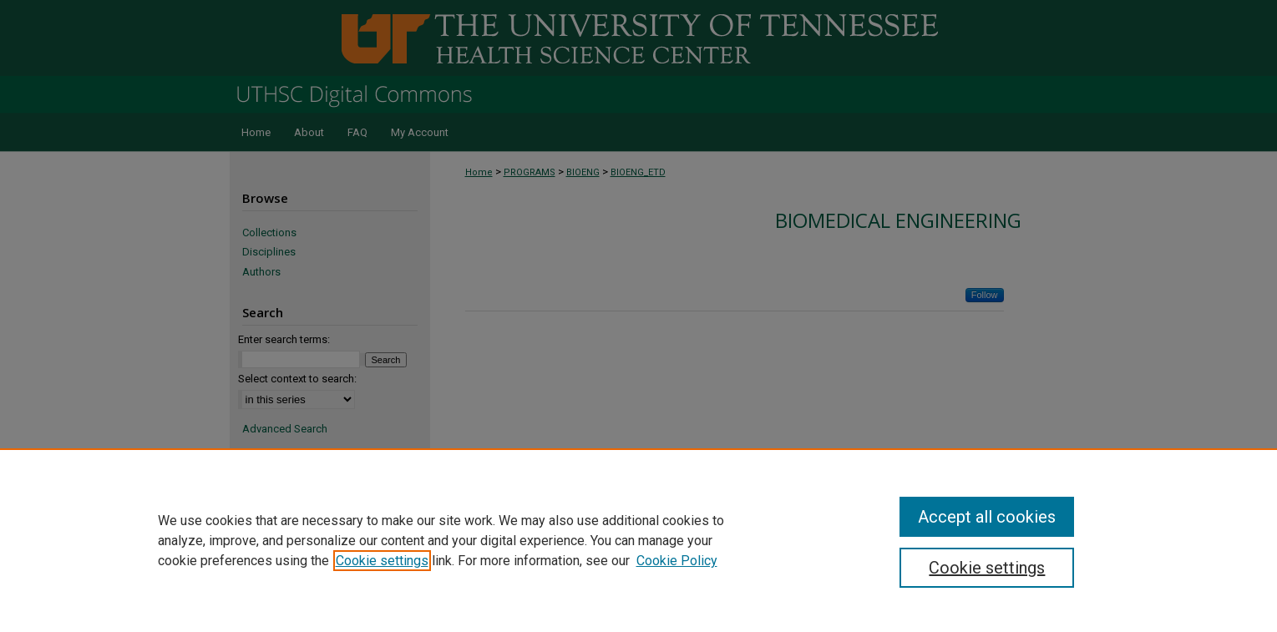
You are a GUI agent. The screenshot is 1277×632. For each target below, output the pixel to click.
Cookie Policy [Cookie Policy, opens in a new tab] (676, 561)
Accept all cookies (987, 517)
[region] (638, 540)
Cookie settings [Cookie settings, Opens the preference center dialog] (987, 568)
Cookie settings (382, 561)
